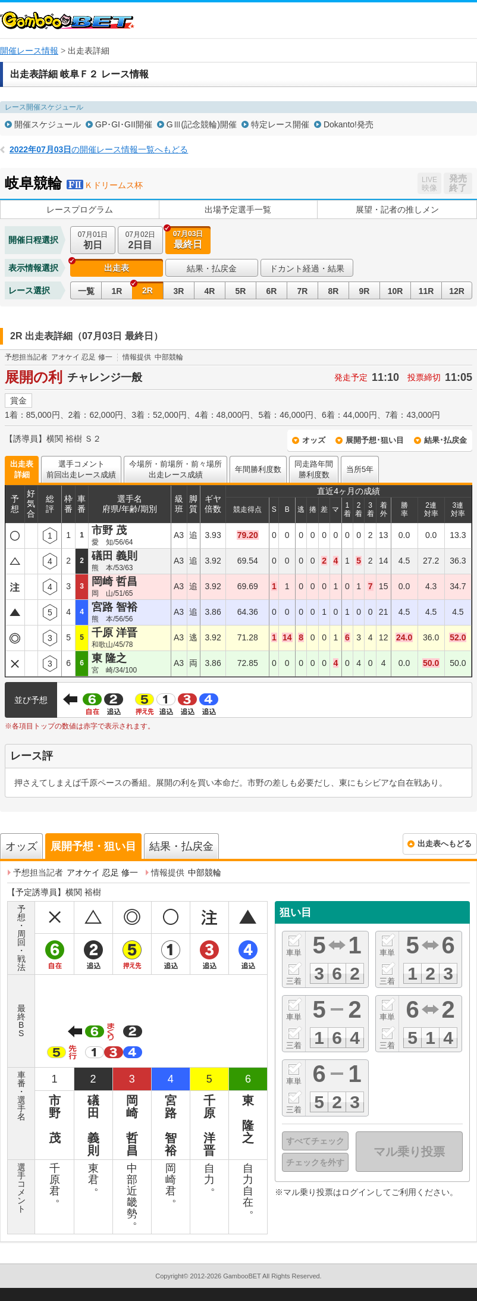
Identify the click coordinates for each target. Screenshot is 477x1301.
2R (147, 290)
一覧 (86, 291)
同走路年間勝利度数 (313, 469)
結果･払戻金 (445, 440)
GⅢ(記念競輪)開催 (202, 124)
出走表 (116, 268)
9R (364, 291)
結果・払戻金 (212, 268)
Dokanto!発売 (349, 124)
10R (395, 291)
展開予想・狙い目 (93, 846)
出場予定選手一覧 (238, 209)
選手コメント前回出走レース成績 (81, 469)
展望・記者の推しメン (397, 209)
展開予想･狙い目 (375, 440)
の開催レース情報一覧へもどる (99, 149)
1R (117, 291)
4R (210, 291)
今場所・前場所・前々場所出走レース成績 (175, 469)
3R (179, 291)
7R (302, 291)
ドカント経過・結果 (306, 268)
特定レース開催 (280, 124)
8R (333, 291)
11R (426, 291)
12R (457, 291)
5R (241, 291)
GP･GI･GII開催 (123, 124)
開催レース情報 (29, 50)
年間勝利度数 (258, 469)
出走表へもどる (445, 843)
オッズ (313, 440)
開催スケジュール (47, 124)
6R (271, 291)
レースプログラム (79, 209)
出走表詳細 (21, 469)
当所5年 (360, 469)
